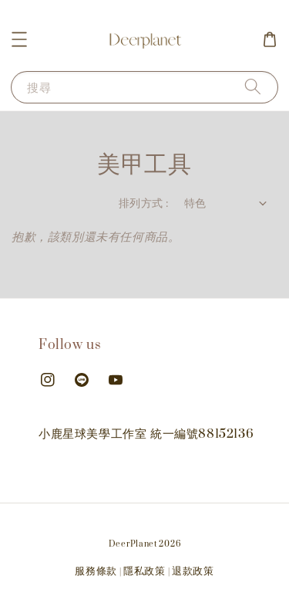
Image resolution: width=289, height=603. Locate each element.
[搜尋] (252, 87)
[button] (19, 39)
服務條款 (96, 571)
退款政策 (193, 571)
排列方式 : (143, 203)
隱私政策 (144, 571)
